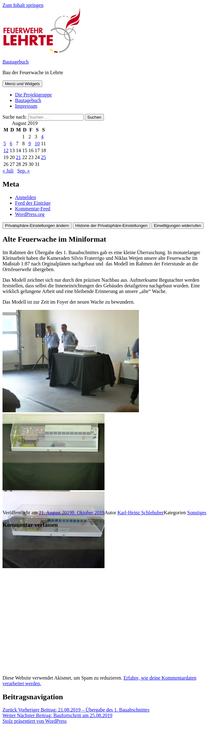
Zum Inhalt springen (23, 5)
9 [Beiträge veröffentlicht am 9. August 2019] (29, 143)
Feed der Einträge (33, 203)
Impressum (26, 106)
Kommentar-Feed (32, 208)
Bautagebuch (16, 61)
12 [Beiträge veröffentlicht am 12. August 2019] (5, 150)
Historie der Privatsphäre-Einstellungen (111, 225)
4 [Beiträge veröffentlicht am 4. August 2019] (42, 136)
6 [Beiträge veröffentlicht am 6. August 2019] (11, 143)
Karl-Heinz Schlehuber (140, 512)
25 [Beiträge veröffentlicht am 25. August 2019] (43, 157)
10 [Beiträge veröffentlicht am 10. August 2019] (37, 143)
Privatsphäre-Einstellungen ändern (37, 225)
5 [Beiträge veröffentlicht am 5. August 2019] (4, 143)
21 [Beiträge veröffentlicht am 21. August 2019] (18, 157)
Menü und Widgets (22, 83)
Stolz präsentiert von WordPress (35, 721)
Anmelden (25, 197)
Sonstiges (196, 512)
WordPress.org (29, 214)
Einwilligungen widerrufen (177, 225)
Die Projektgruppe (33, 94)
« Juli (8, 170)
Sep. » (23, 170)
